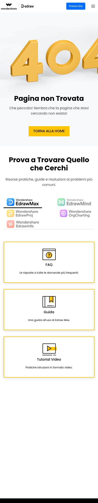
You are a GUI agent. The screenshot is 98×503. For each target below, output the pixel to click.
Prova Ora (76, 6)
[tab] (23, 202)
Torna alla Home (49, 131)
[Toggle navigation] (93, 6)
